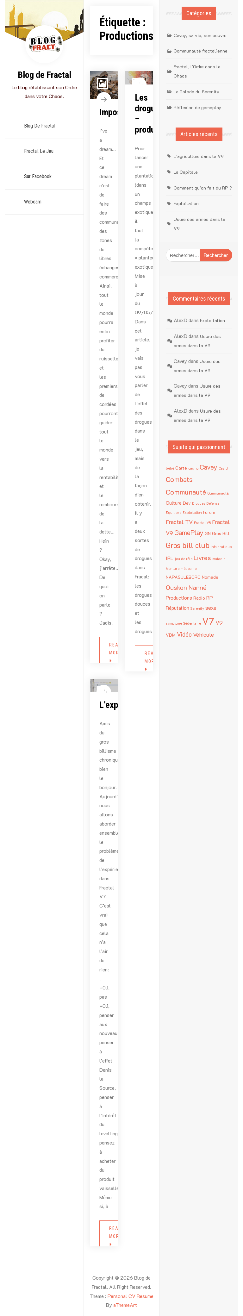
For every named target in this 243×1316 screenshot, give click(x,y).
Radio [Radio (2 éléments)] (199, 598)
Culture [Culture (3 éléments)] (174, 502)
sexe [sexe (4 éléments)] (210, 607)
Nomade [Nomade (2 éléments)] (210, 577)
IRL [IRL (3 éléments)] (169, 558)
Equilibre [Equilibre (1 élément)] (173, 512)
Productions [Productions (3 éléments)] (179, 597)
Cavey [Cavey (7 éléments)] (208, 467)
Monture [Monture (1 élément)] (172, 568)
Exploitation (186, 203)
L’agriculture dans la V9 (199, 156)
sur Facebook (38, 176)
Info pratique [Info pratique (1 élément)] (221, 547)
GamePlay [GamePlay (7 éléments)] (188, 532)
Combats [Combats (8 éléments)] (179, 479)
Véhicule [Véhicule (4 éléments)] (203, 634)
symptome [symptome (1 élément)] (174, 623)
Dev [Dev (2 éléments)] (187, 503)
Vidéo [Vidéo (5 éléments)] (184, 634)
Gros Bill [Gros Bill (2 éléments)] (221, 533)
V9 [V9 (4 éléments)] (219, 622)
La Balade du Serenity (196, 92)
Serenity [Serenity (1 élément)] (197, 608)
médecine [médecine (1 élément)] (188, 568)
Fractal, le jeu (38, 151)
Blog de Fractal (44, 75)
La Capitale (186, 172)
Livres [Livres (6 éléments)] (202, 557)
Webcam (32, 202)
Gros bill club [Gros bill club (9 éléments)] (187, 545)
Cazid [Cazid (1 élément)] (223, 468)
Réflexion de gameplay (197, 107)
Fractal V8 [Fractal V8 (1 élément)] (202, 523)
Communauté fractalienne (200, 51)
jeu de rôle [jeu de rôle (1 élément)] (183, 559)
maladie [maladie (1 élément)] (218, 559)
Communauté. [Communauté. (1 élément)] (218, 493)
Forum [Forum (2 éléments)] (209, 512)
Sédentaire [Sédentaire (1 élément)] (192, 623)
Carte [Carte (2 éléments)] (181, 468)
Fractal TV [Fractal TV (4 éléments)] (179, 521)
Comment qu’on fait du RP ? (203, 188)
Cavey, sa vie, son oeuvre (200, 35)
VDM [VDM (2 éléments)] (171, 635)
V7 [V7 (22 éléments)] (208, 621)
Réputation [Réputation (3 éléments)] (177, 607)
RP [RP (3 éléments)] (209, 597)
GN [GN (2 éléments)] (208, 533)
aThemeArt (125, 1304)
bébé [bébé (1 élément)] (170, 468)
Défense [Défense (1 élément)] (212, 503)
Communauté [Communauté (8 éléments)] (186, 491)
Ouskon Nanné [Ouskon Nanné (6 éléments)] (186, 587)
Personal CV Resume (130, 1296)
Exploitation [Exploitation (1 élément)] (192, 512)
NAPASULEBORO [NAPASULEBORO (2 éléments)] (183, 577)
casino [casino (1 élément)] (193, 468)
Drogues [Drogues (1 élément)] (198, 503)
